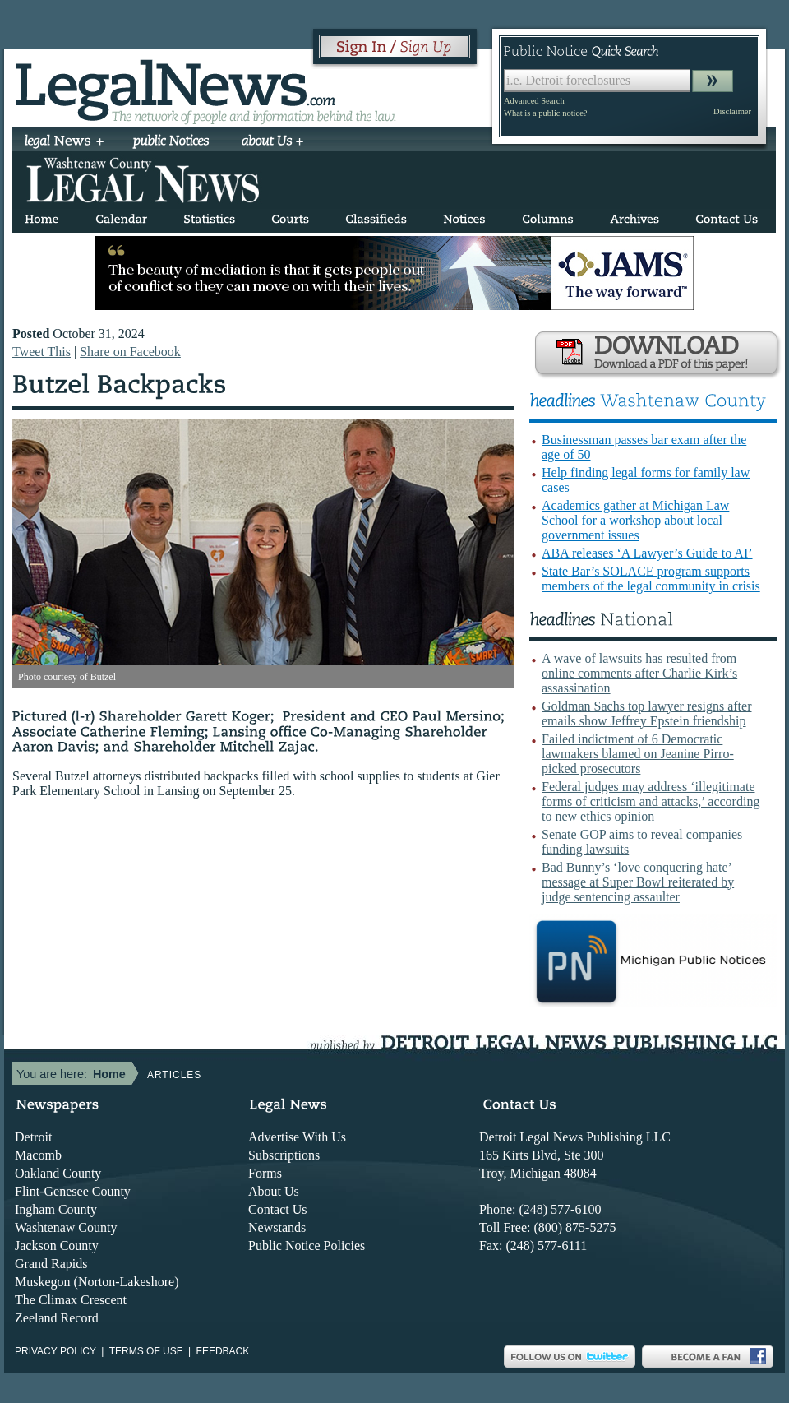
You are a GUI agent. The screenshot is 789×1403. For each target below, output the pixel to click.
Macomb (38, 1155)
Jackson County (57, 1246)
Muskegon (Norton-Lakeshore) (97, 1282)
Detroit (33, 1137)
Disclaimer (732, 111)
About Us (273, 1191)
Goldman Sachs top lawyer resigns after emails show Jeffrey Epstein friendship (646, 713)
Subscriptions (284, 1155)
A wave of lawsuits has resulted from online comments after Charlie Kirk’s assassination (639, 673)
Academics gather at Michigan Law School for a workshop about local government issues (635, 520)
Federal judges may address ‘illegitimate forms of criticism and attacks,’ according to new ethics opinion (650, 801)
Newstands (277, 1227)
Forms (265, 1173)
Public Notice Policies (306, 1246)
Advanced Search (534, 100)
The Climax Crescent (71, 1300)
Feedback (223, 1351)
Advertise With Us (297, 1137)
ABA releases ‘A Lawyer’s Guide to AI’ (647, 553)
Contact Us (277, 1209)
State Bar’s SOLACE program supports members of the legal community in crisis (651, 578)
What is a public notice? (545, 113)
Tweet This (41, 352)
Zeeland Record (57, 1318)
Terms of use (146, 1351)
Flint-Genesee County (73, 1191)
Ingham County (56, 1209)
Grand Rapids (51, 1264)
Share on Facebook (130, 352)
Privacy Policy (55, 1351)
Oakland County (58, 1173)
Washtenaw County (66, 1227)
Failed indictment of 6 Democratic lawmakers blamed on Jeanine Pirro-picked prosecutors (638, 754)
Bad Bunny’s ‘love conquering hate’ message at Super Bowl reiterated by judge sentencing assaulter (638, 882)
